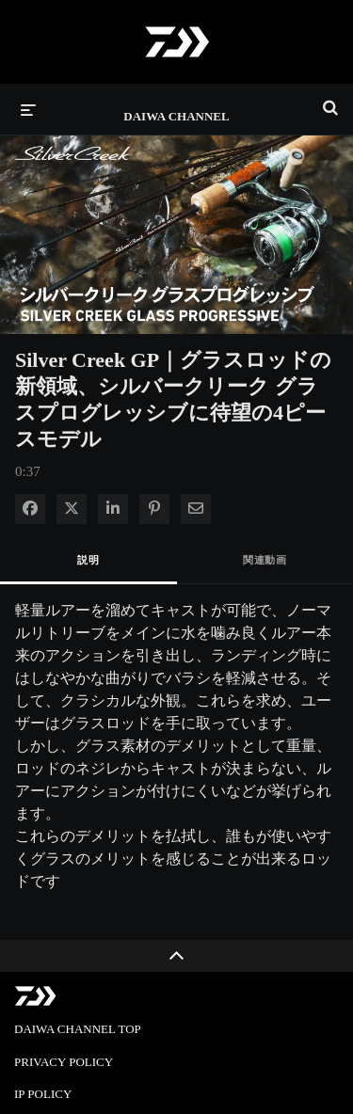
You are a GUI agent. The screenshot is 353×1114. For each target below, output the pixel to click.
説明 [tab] (88, 559)
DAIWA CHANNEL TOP (77, 1029)
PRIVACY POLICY (63, 1062)
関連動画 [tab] (264, 559)
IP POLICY (43, 1094)
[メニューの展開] (28, 109)
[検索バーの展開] (330, 100)
